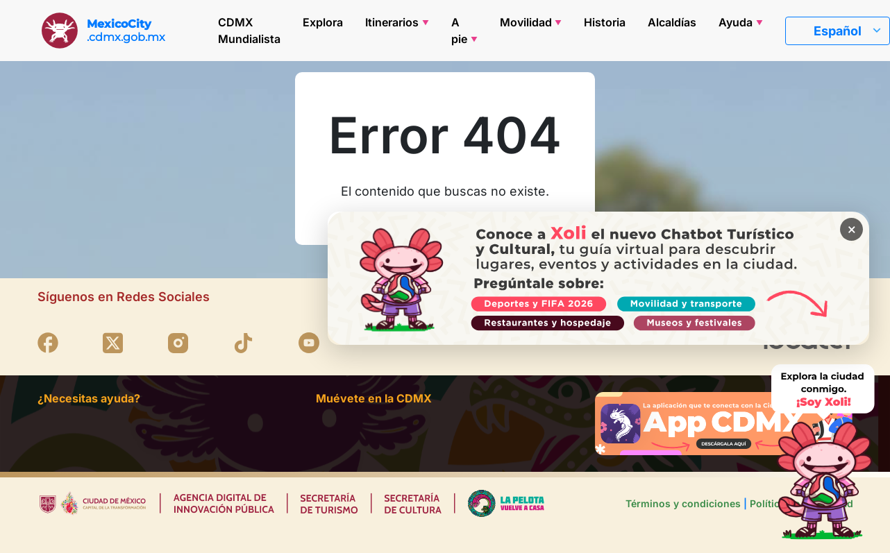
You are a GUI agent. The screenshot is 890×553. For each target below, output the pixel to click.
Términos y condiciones (683, 503)
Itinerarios (392, 22)
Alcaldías (672, 22)
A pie (459, 30)
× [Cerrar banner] (850, 231)
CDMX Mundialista (249, 30)
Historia (604, 22)
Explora (323, 22)
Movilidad (526, 22)
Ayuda (736, 22)
